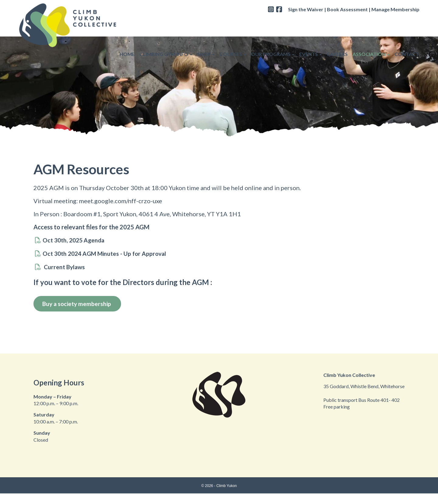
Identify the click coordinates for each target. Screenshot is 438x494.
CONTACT (407, 22)
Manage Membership (395, 9)
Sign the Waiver (305, 9)
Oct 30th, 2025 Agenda (75, 240)
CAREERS (337, 22)
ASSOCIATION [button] (371, 22)
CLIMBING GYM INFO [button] (166, 22)
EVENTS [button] (310, 22)
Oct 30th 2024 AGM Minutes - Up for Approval (107, 253)
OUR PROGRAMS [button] (272, 22)
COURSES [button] (233, 22)
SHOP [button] (206, 22)
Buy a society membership (79, 304)
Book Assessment (347, 9)
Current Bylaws (64, 266)
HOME (127, 22)
